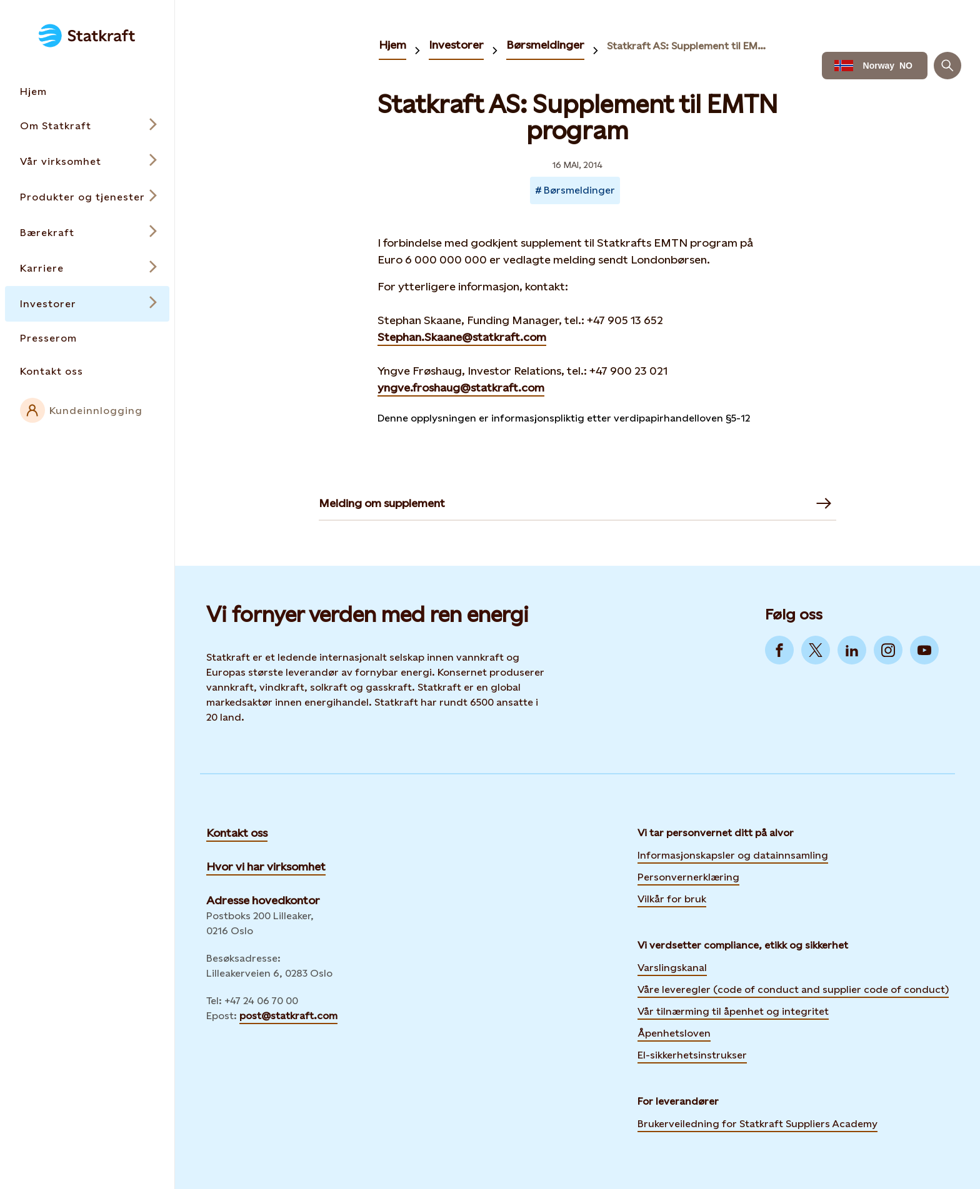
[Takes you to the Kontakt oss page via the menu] (87, 371)
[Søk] (947, 65)
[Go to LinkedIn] (852, 650)
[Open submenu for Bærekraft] (87, 232)
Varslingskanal (672, 968)
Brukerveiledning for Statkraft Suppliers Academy (758, 1122)
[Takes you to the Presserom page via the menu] (87, 338)
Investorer (456, 44)
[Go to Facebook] (779, 650)
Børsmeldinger (545, 44)
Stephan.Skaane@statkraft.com (462, 336)
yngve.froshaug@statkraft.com (461, 387)
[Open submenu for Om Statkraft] (87, 126)
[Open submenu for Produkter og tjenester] (87, 197)
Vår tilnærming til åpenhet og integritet (733, 1011)
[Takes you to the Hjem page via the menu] (87, 91)
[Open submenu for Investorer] (87, 304)
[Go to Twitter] (815, 650)
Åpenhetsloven (674, 1033)
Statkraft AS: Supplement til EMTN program (687, 46)
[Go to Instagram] (888, 650)
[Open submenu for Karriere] (87, 268)
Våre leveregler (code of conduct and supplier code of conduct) (793, 989)
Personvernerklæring (688, 875)
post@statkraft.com (288, 1016)
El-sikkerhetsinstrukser (692, 1055)
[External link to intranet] (87, 410)
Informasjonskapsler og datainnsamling (733, 853)
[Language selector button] (875, 65)
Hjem (392, 44)
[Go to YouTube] (924, 650)
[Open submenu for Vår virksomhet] (87, 161)
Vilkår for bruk (672, 899)
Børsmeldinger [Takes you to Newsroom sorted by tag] (579, 190)
